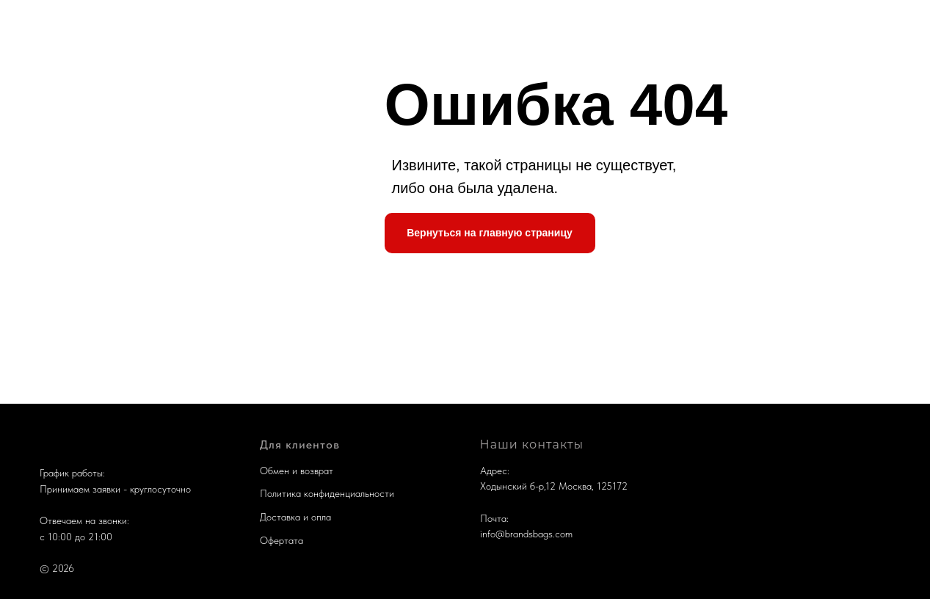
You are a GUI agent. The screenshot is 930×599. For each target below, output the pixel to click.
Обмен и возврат (296, 470)
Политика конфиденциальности (327, 493)
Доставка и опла (295, 517)
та (298, 540)
